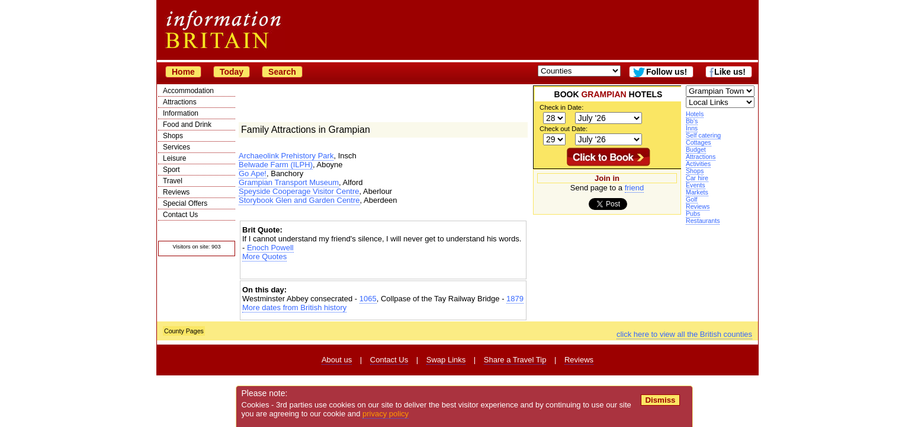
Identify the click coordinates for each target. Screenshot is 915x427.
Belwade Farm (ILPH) (276, 164)
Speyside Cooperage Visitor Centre (299, 191)
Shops (173, 136)
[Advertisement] (383, 271)
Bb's (692, 121)
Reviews (176, 192)
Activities (698, 163)
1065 (368, 298)
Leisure (174, 158)
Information (180, 113)
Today (231, 72)
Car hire (697, 177)
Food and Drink (187, 124)
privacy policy (385, 413)
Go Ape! (253, 173)
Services (176, 147)
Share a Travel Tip (515, 359)
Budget (696, 149)
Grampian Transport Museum (289, 182)
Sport (171, 169)
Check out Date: (563, 128)
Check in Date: (561, 107)
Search (282, 72)
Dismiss (660, 400)
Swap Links (445, 359)
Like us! (730, 72)
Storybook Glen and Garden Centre (299, 200)
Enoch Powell (270, 247)
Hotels (695, 113)
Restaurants (703, 220)
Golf (692, 199)
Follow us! (666, 72)
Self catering (703, 135)
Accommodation (188, 91)
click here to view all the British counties (684, 334)
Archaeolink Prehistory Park (286, 155)
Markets (697, 192)
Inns (692, 128)
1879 (515, 298)
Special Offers (185, 203)
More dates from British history (294, 307)
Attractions (180, 102)
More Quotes (264, 256)
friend (634, 187)
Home (183, 72)
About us (337, 359)
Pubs (693, 213)
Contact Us (180, 215)
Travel (172, 181)
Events (695, 185)
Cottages (698, 142)
